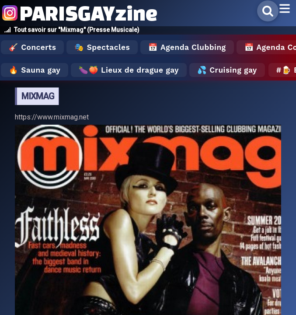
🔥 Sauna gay (34, 70)
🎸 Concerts (32, 47)
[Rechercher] (268, 10)
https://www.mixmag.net (52, 117)
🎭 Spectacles (102, 47)
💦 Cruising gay (227, 70)
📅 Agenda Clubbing (187, 47)
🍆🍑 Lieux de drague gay (129, 70)
